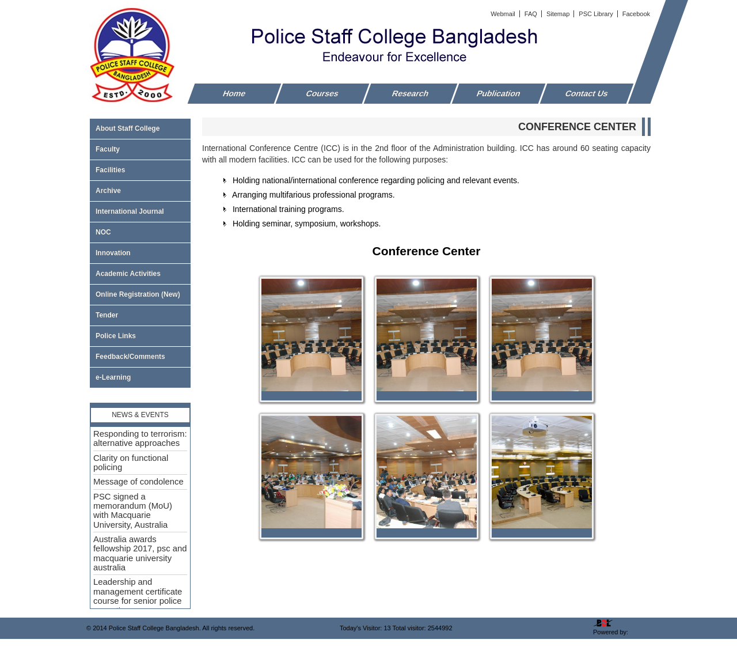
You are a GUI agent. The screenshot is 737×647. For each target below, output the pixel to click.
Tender (140, 315)
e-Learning (113, 377)
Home (235, 93)
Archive (140, 191)
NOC (103, 232)
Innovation (113, 253)
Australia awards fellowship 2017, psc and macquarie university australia (140, 553)
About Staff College (140, 128)
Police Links (116, 336)
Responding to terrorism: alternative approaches (140, 438)
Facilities (140, 170)
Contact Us (587, 93)
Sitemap (558, 13)
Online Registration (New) (138, 294)
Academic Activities (128, 274)
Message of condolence (138, 481)
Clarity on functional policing (130, 462)
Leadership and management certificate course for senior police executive (137, 596)
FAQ (532, 13)
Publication (499, 93)
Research (411, 93)
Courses (322, 93)
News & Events (140, 415)
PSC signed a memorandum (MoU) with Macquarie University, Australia (132, 510)
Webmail (504, 13)
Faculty (140, 149)
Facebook (636, 13)
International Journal (140, 211)
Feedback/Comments (130, 357)
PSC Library (596, 13)
